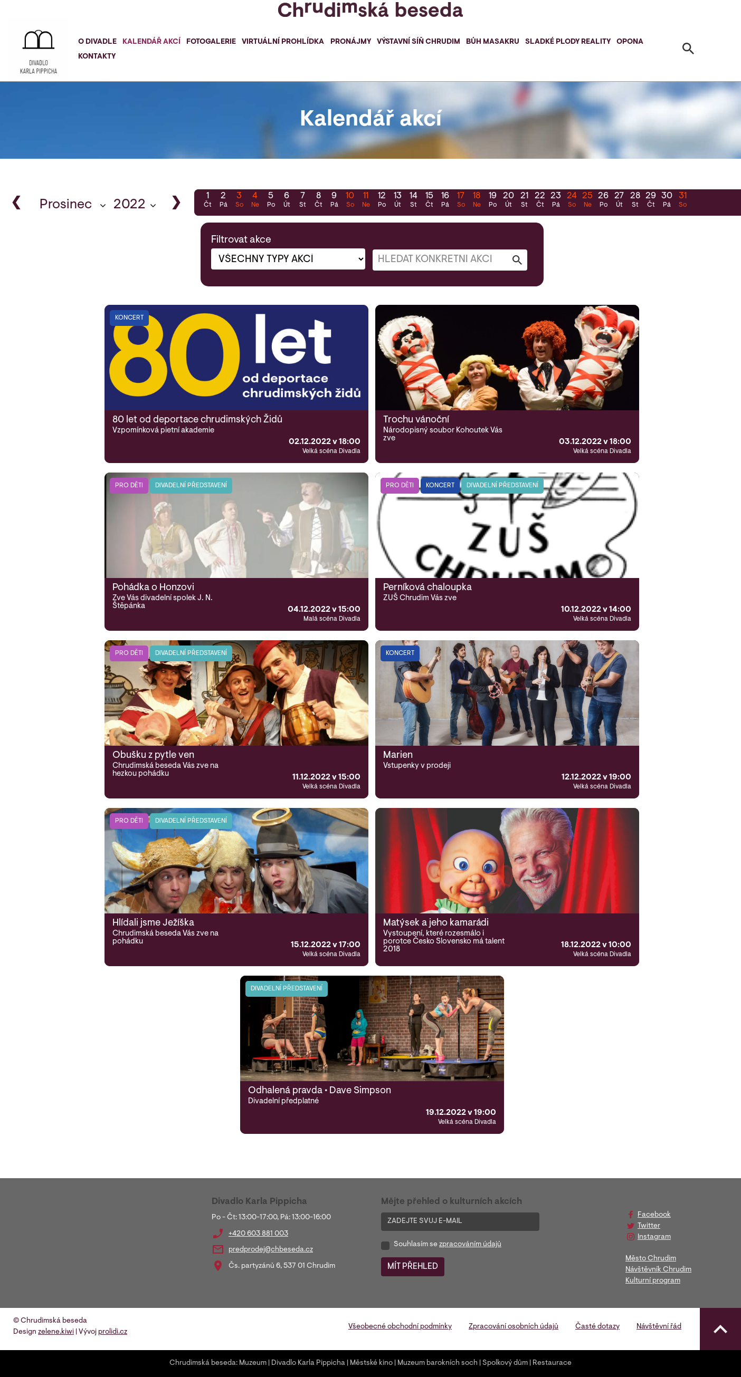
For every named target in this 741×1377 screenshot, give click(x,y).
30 (666, 201)
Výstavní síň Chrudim (418, 42)
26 (603, 201)
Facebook (654, 1215)
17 (461, 201)
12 (382, 201)
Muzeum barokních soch (437, 1363)
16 (445, 201)
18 (476, 201)
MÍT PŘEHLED (412, 1267)
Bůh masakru (492, 42)
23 (556, 201)
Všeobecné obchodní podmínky (400, 1327)
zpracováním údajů (470, 1244)
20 (508, 201)
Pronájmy (350, 42)
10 (350, 201)
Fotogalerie (211, 42)
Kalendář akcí (151, 42)
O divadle (97, 42)
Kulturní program (652, 1281)
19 (492, 201)
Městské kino (371, 1363)
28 (635, 201)
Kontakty (97, 57)
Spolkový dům (505, 1363)
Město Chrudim (650, 1259)
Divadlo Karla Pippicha (308, 1363)
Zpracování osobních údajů (513, 1327)
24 (572, 201)
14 (413, 201)
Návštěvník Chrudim (658, 1270)
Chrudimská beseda (202, 1363)
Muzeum (253, 1363)
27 (619, 201)
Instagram (654, 1237)
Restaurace (552, 1363)
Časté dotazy (597, 1327)
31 (682, 201)
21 (524, 201)
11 (366, 201)
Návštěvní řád (658, 1327)
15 (429, 201)
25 (587, 201)
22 (540, 201)
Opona (629, 42)
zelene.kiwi (56, 1332)
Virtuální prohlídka (283, 42)
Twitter (649, 1226)
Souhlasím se (447, 1244)
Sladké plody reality (568, 42)
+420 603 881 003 (258, 1234)
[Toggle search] (688, 50)
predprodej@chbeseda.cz (271, 1250)
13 (397, 201)
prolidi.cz (112, 1332)
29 (651, 201)
